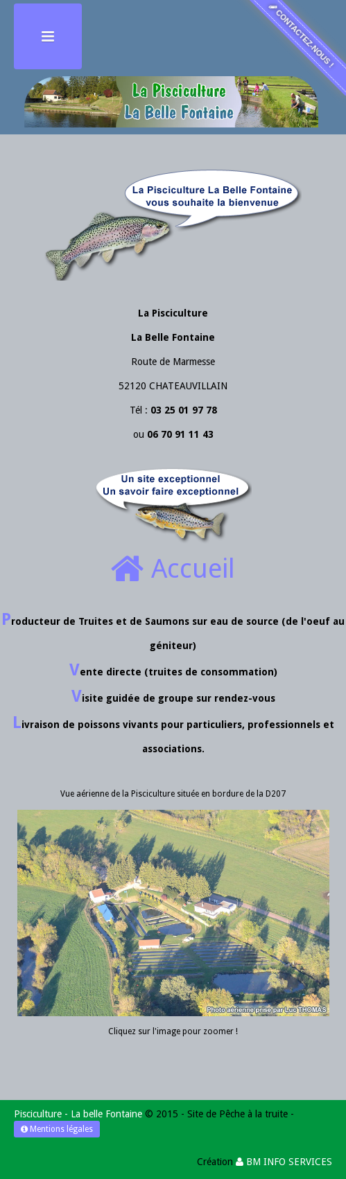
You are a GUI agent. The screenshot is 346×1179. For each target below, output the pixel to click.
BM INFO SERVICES (284, 1161)
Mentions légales (57, 1129)
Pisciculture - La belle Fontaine (78, 1113)
